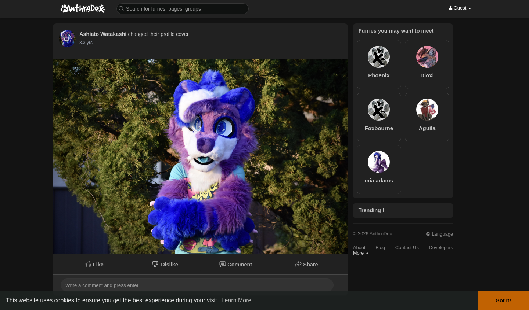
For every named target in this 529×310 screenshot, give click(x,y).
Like (94, 264)
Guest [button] (460, 8)
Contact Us (407, 247)
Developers (441, 247)
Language (439, 234)
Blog (380, 247)
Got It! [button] (503, 300)
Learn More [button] (237, 300)
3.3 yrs (86, 42)
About (359, 247)
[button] (182, 8)
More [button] (361, 253)
